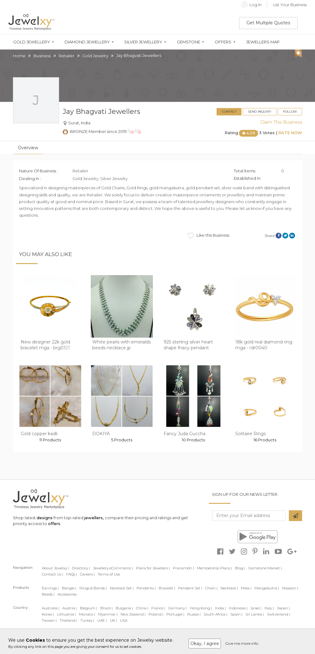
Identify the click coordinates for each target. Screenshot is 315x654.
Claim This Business (281, 122)
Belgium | (88, 608)
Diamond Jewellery (87, 42)
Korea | (48, 614)
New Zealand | (133, 614)
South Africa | (215, 614)
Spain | (236, 614)
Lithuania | (66, 614)
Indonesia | (238, 608)
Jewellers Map (263, 42)
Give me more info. (242, 643)
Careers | (87, 574)
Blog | (240, 568)
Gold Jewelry (95, 55)
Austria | (69, 608)
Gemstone (188, 42)
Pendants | (146, 588)
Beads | (48, 594)
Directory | (81, 568)
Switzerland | (278, 614)
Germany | (177, 608)
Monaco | (87, 614)
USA (123, 620)
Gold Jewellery (31, 42)
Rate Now (290, 132)
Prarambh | (183, 568)
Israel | (256, 608)
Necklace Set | (122, 588)
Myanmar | (108, 614)
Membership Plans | (214, 568)
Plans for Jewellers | (153, 568)
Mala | (246, 588)
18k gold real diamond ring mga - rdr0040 (263, 345)
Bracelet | (167, 588)
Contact (229, 112)
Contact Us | (52, 574)
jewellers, (94, 517)
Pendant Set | (190, 588)
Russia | (194, 614)
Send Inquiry (259, 112)
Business (42, 55)
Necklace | (229, 588)
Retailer (66, 55)
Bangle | (69, 588)
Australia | (50, 608)
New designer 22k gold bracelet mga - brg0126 (45, 345)
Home (19, 55)
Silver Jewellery (143, 42)
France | (158, 608)
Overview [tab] (28, 147)
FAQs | (71, 574)
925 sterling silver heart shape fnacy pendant (188, 345)
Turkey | (87, 620)
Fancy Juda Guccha (184, 433)
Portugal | (175, 614)
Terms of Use (109, 574)
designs (45, 517)
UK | (113, 620)
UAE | (102, 620)
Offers (223, 42)
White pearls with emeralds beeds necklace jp (121, 345)
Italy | (269, 608)
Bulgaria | (124, 608)
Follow (290, 112)
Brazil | (106, 608)
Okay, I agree (204, 643)
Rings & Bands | (93, 588)
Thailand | (68, 620)
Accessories (67, 594)
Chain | (211, 588)
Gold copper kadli (39, 433)
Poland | (156, 614)
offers (54, 523)
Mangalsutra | (266, 588)
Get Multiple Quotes (268, 23)
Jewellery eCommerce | (113, 568)
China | (142, 608)
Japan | (283, 608)
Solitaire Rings (250, 433)
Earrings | (50, 588)
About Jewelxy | (55, 568)
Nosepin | (290, 588)
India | (220, 608)
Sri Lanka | (254, 614)
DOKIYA (101, 433)
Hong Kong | (201, 608)
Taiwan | (49, 620)
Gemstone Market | (265, 568)
